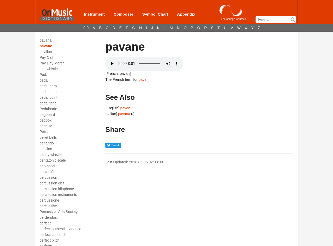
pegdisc (46, 126)
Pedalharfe (48, 109)
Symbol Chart (155, 14)
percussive (48, 206)
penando (47, 143)
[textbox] (277, 20)
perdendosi (48, 217)
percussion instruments (58, 194)
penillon (46, 149)
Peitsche (47, 132)
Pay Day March (52, 63)
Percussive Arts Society (59, 212)
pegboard (47, 114)
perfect (45, 223)
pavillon (46, 52)
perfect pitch (49, 240)
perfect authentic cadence (60, 229)
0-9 (86, 28)
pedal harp (48, 86)
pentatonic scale (53, 160)
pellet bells (48, 137)
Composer (123, 14)
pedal (44, 80)
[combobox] (275, 19)
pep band (47, 166)
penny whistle (51, 154)
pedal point (48, 97)
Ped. (43, 74)
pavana (46, 40)
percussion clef (52, 183)
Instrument (94, 14)
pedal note (48, 92)
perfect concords (53, 234)
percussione (49, 200)
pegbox (46, 120)
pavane (46, 46)
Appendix (186, 14)
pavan (144, 79)
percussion (48, 177)
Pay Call (46, 57)
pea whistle (49, 69)
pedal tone (48, 103)
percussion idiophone (57, 189)
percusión (47, 172)
